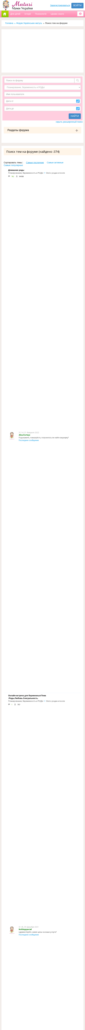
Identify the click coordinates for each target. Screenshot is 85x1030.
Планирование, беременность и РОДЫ (25, 173)
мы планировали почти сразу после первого (38, 771)
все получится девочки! (29, 721)
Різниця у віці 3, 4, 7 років (29, 645)
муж (20, 671)
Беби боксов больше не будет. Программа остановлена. (43, 409)
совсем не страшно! (27, 746)
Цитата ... (22, 620)
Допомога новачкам (17, 910)
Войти (77, 5)
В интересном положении (58, 251)
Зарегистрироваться (60, 5)
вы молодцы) (24, 696)
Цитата (22, 297)
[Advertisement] (42, 51)
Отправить (10, 1003)
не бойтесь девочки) (28, 821)
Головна (9, 23)
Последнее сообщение (29, 190)
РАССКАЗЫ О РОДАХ (55, 831)
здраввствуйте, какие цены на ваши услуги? (38, 215)
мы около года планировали (31, 796)
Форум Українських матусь (29, 23)
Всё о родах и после (55, 173)
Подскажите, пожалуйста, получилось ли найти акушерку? (44, 187)
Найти (75, 116)
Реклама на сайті (15, 904)
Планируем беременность (58, 369)
